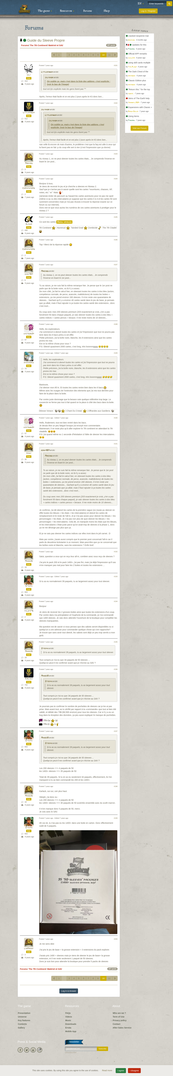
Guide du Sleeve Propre (42, 40)
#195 (116, 642)
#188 (116, 324)
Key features (24, 1020)
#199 (116, 818)
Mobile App (70, 1031)
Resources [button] (67, 11)
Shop (107, 11)
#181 (116, 65)
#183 (116, 154)
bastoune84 (29, 334)
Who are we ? (119, 1013)
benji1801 (29, 274)
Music (68, 1020)
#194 (116, 601)
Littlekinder (47, 72)
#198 (116, 786)
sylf (29, 75)
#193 (116, 576)
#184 (116, 179)
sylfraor (49, 78)
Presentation (24, 1013)
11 (109, 55)
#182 (116, 103)
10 (103, 55)
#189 (116, 353)
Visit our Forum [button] (139, 128)
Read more (107, 1070)
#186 (116, 240)
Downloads (70, 1024)
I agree (121, 1070)
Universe (22, 1017)
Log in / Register (148, 11)
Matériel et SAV (55, 45)
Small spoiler (64, 222)
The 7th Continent (38, 45)
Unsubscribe (70, 1052)
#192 (116, 551)
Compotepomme (28, 188)
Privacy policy (120, 1020)
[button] (141, 3)
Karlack (29, 679)
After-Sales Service (122, 1028)
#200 (116, 939)
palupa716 (28, 611)
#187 (116, 264)
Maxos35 (29, 561)
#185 (116, 217)
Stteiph (28, 586)
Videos (68, 1017)
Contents (22, 1024)
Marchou (29, 163)
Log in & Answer (68, 991)
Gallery (21, 1028)
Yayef (29, 453)
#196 (116, 669)
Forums (87, 11)
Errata (68, 1028)
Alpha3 (29, 224)
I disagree (134, 1070)
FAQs (68, 1013)
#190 (116, 418)
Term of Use (118, 1017)
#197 (116, 731)
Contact (116, 1024)
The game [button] (45, 11)
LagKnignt (28, 949)
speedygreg (29, 362)
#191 (116, 444)
